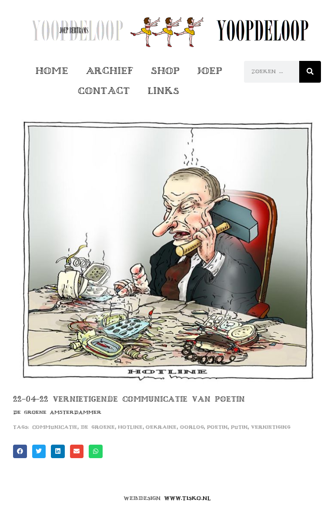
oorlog (192, 427)
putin (239, 427)
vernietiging (271, 427)
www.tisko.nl (187, 498)
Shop (165, 71)
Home (51, 71)
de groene (97, 427)
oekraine (161, 427)
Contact (104, 91)
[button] (20, 452)
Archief (110, 71)
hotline (130, 427)
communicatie (54, 427)
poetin (217, 427)
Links (163, 91)
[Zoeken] (310, 72)
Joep (209, 71)
